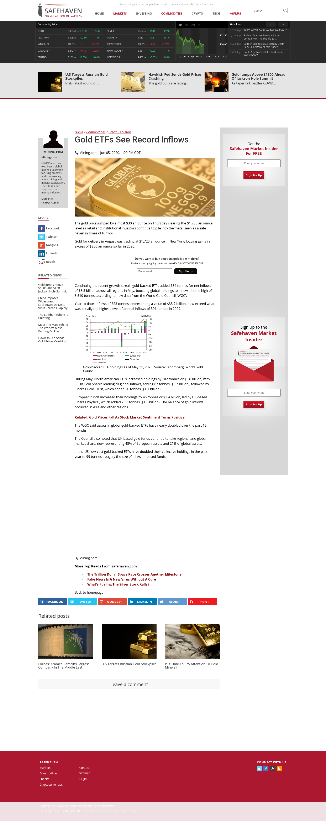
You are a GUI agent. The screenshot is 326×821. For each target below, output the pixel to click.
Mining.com (88, 152)
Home (99, 13)
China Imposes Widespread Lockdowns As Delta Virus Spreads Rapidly (53, 303)
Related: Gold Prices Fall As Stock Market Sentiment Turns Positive (130, 417)
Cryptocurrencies (51, 784)
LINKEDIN (141, 601)
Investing (144, 13)
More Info (47, 199)
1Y (199, 24)
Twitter (47, 237)
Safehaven (49, 762)
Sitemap (84, 773)
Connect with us (271, 762)
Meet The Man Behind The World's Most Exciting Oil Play (53, 328)
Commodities (171, 13)
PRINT (199, 601)
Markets (120, 13)
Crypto (197, 13)
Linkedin (48, 253)
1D (180, 24)
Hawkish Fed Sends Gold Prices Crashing (174, 76)
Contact (84, 768)
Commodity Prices (48, 24)
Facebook (49, 228)
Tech (216, 13)
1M (186, 24)
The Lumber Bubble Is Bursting (53, 316)
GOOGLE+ (111, 601)
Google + (48, 245)
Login (83, 779)
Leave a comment (129, 684)
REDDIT (170, 601)
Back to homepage (89, 592)
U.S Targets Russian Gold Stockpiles (86, 76)
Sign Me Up (254, 175)
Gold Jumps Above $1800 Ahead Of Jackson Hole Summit (258, 76)
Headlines (235, 24)
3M (193, 24)
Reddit (47, 262)
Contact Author (50, 203)
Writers (235, 13)
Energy (44, 779)
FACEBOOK (51, 601)
